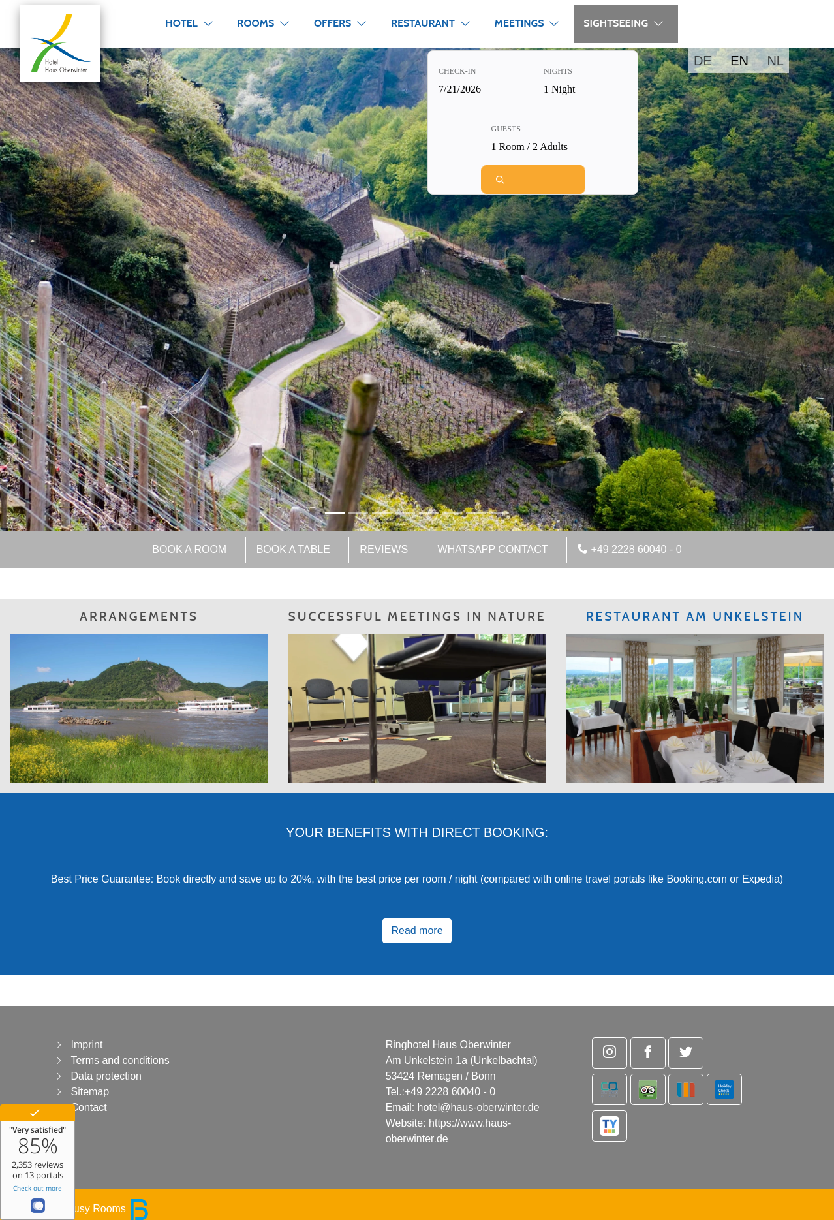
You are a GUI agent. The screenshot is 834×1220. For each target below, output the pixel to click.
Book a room (189, 549)
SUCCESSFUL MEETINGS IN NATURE (417, 616)
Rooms (255, 23)
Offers (332, 23)
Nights (558, 72)
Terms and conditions (119, 1060)
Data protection (106, 1076)
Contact (88, 1107)
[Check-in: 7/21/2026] (480, 80)
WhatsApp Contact (493, 549)
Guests (506, 129)
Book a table (293, 549)
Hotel (181, 23)
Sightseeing (615, 23)
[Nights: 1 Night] (585, 80)
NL (775, 61)
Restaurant (423, 23)
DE (703, 61)
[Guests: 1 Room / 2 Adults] (533, 138)
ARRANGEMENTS (139, 616)
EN (739, 61)
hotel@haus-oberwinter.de (479, 1107)
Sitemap (89, 1091)
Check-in (457, 72)
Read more (416, 930)
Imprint (86, 1044)
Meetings (519, 23)
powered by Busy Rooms (79, 1208)
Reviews (384, 549)
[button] (208, 23)
